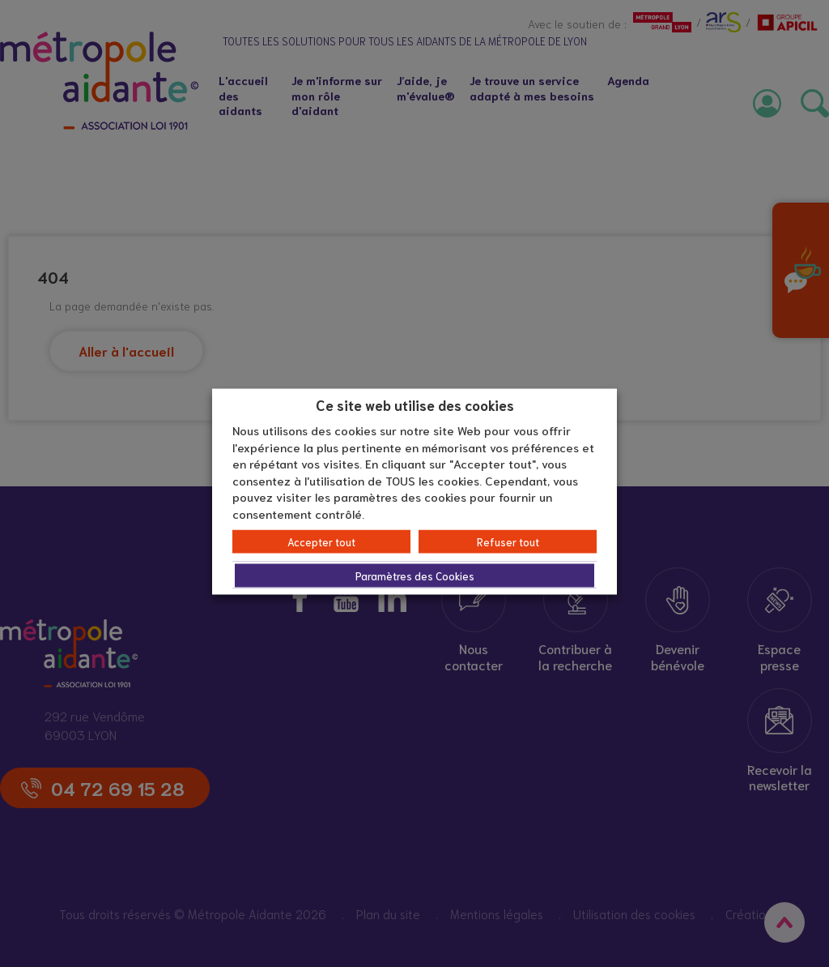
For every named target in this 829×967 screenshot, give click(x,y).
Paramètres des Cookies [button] (414, 576)
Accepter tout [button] (321, 542)
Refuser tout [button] (508, 542)
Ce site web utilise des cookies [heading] (415, 404)
